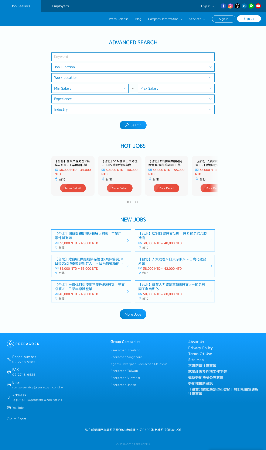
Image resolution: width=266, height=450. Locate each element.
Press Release (119, 19)
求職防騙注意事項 (202, 366)
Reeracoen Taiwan (124, 371)
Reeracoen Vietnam (125, 378)
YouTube (18, 408)
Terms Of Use (200, 354)
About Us (196, 342)
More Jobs (133, 314)
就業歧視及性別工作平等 (207, 372)
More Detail (73, 188)
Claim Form (16, 419)
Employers (60, 6)
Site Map (196, 360)
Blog (138, 19)
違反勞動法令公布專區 (205, 377)
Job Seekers (20, 6)
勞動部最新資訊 (200, 383)
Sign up (249, 19)
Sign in (223, 19)
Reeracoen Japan (123, 385)
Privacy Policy (200, 348)
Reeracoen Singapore (126, 357)
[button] (128, 202)
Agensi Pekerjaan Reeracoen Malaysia (139, 364)
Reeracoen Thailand (125, 350)
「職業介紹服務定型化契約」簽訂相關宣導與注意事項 (223, 391)
